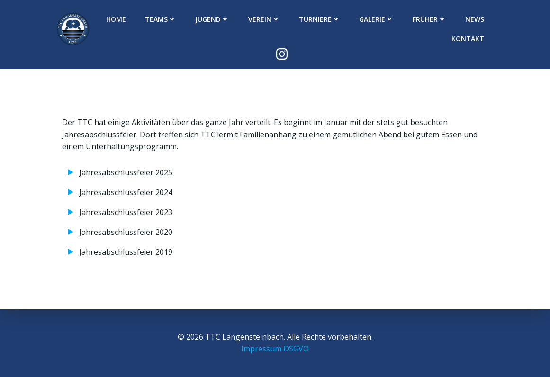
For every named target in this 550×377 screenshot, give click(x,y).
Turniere (319, 19)
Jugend (212, 19)
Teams (160, 19)
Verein (264, 19)
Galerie (376, 19)
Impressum (261, 348)
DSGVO (296, 348)
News (474, 19)
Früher (429, 19)
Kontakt (467, 38)
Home (116, 19)
